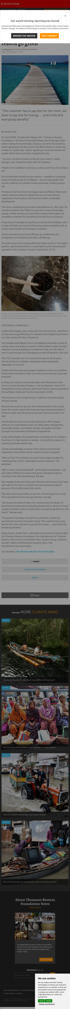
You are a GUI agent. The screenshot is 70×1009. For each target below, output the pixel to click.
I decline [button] (48, 1001)
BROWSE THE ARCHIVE (24, 36)
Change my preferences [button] (47, 1004)
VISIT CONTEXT (49, 36)
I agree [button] (41, 1001)
